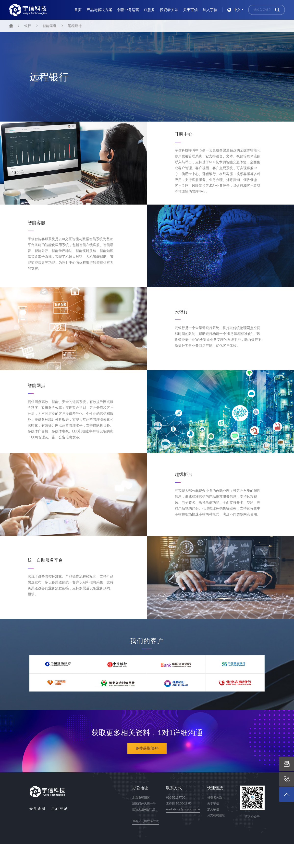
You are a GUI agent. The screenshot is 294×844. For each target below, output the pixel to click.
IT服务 (149, 10)
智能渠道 (49, 26)
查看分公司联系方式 (145, 821)
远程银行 (75, 26)
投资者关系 (169, 10)
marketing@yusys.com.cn (183, 809)
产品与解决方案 (99, 10)
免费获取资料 (147, 748)
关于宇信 (190, 10)
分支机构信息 (216, 815)
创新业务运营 (128, 10)
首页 (78, 10)
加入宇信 (210, 10)
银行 (27, 26)
